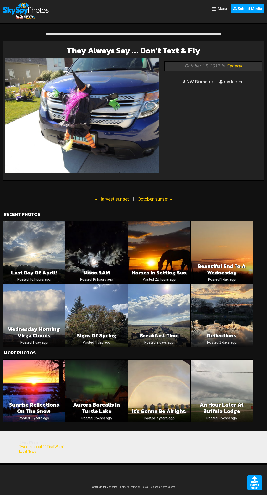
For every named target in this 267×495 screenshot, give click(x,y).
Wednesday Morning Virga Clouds (34, 332)
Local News (27, 451)
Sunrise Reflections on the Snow (34, 408)
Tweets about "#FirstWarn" (41, 446)
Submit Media (247, 8)
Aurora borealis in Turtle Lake (96, 408)
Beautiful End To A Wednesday (222, 269)
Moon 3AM (97, 272)
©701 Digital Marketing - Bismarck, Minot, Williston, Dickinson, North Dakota (133, 487)
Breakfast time (159, 335)
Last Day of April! (34, 272)
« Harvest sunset (112, 199)
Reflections (221, 335)
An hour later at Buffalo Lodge (222, 408)
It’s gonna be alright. (159, 411)
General (234, 66)
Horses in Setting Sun (159, 272)
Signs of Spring (96, 335)
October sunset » (155, 199)
